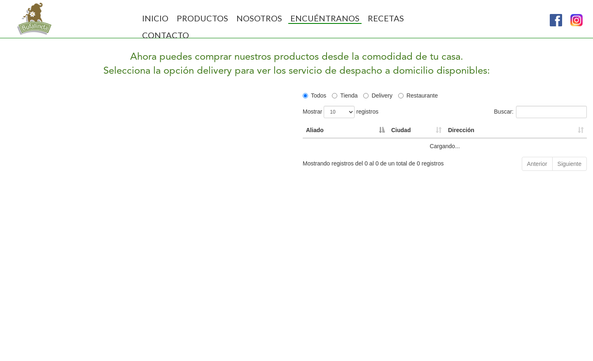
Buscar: (540, 112)
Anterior (537, 164)
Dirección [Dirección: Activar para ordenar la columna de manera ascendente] (461, 130)
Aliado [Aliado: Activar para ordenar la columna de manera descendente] (315, 130)
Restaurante (418, 95)
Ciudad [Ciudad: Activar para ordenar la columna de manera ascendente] (401, 130)
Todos (314, 95)
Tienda (344, 95)
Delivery (377, 95)
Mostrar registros (340, 112)
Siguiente (569, 164)
